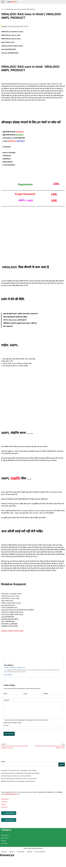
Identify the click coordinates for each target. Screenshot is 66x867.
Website (46, 699)
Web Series (4, 814)
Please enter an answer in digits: (13, 729)
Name (6, 699)
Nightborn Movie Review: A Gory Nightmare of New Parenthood (18, 788)
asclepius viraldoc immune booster (12, 635)
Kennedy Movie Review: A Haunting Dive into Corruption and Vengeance (21, 780)
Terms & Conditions (41, 865)
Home (2, 9)
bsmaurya (39, 862)
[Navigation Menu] (3, 2)
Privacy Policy (21, 865)
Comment (7, 706)
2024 (25, 862)
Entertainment (5, 806)
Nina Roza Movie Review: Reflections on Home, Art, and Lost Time (19, 785)
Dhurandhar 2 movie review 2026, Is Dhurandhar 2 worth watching (19, 777)
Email (26, 699)
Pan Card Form (9, 821)
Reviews (3, 812)
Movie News (4, 809)
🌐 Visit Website (8, 680)
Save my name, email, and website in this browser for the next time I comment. (26, 726)
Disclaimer (31, 865)
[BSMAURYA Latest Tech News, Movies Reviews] (12, 2)
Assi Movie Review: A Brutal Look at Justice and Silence (16, 782)
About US (4, 865)
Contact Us (12, 865)
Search (3, 768)
